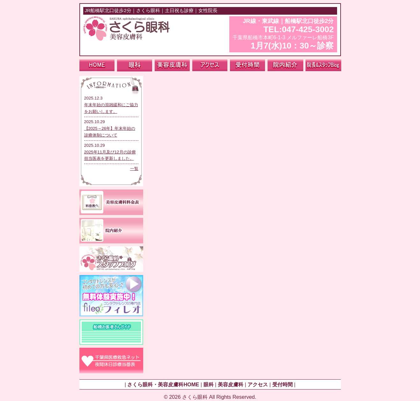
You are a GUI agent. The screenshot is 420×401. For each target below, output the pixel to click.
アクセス (257, 384)
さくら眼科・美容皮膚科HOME (163, 384)
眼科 (208, 384)
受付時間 (282, 384)
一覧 (134, 168)
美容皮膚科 (230, 384)
